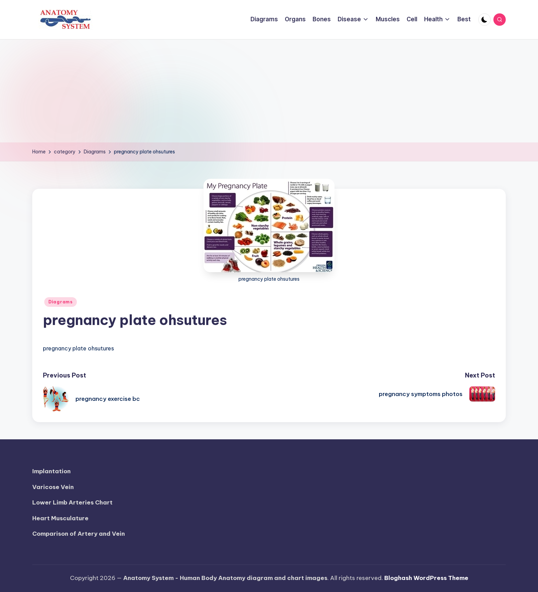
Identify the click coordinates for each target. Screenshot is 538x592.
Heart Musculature (60, 518)
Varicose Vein (53, 487)
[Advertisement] (269, 91)
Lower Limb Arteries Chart (72, 502)
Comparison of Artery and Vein (78, 533)
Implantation (51, 471)
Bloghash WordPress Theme (426, 578)
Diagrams (60, 301)
